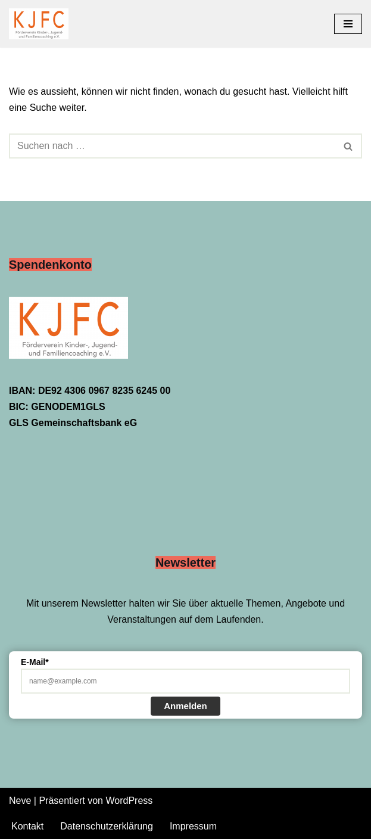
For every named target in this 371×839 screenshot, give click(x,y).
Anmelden (185, 706)
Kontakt (27, 826)
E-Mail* (35, 662)
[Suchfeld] (172, 146)
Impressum (193, 826)
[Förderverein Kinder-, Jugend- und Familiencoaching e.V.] (41, 23)
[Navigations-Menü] (348, 24)
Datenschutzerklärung (106, 826)
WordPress (128, 801)
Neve (20, 801)
